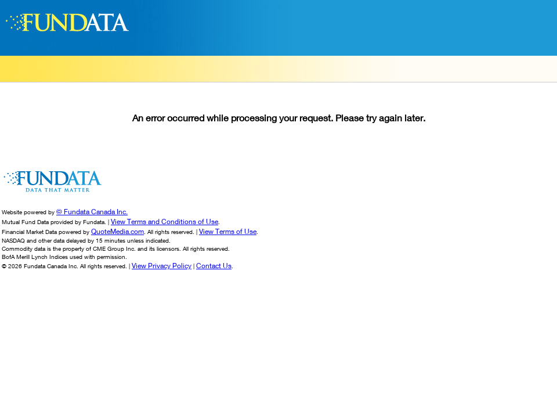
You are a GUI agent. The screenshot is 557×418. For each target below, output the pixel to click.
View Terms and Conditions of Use (164, 221)
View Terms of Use (227, 231)
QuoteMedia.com (117, 231)
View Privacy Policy (161, 265)
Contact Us (214, 265)
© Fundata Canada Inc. (92, 211)
